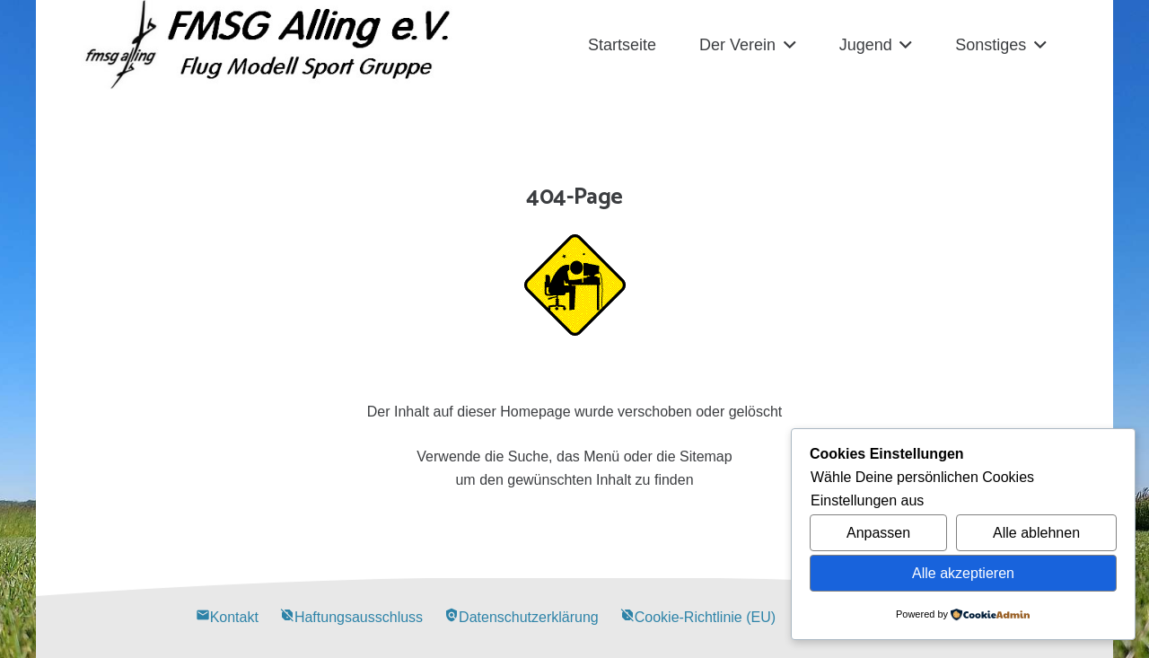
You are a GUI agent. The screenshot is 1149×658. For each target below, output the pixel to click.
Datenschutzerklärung (521, 617)
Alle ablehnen (1036, 532)
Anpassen (878, 532)
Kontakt (227, 617)
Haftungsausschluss (351, 617)
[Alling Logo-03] (268, 45)
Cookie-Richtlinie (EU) (698, 617)
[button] (786, 45)
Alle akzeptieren (963, 573)
